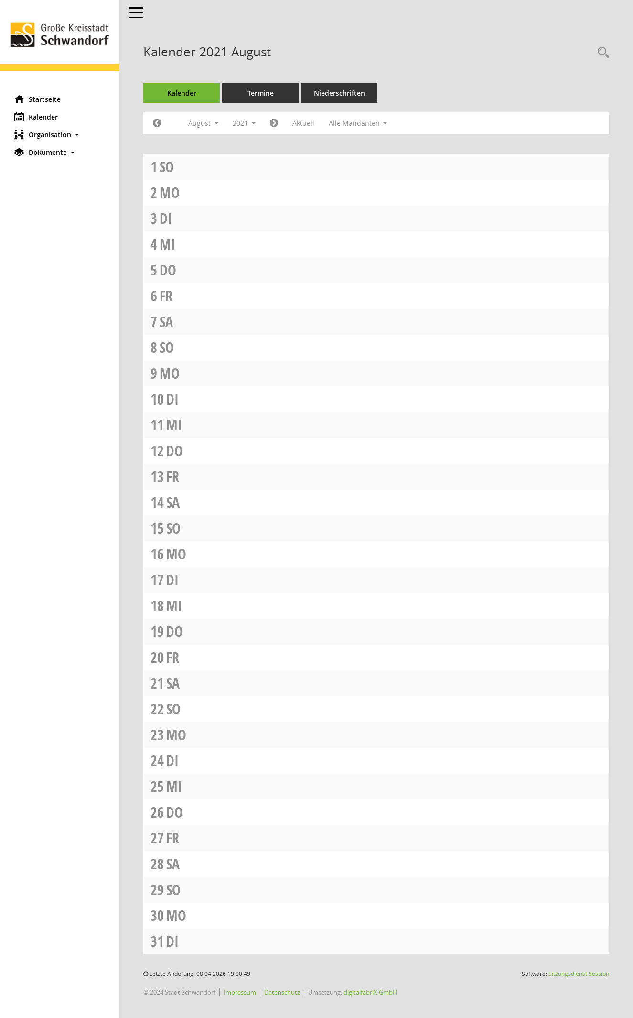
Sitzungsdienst (578, 974)
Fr (166, 296)
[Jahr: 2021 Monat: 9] (274, 123)
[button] (59, 134)
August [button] (203, 123)
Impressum (240, 992)
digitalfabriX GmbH (370, 992)
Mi (167, 244)
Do (168, 270)
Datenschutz (282, 992)
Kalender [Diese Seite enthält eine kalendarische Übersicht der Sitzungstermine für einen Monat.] (36, 116)
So (167, 166)
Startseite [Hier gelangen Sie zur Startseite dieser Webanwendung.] (37, 99)
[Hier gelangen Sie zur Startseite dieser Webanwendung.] (59, 44)
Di (166, 218)
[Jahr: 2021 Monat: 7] (157, 123)
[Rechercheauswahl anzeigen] (601, 53)
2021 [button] (244, 123)
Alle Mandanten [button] (358, 123)
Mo (170, 192)
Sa (166, 321)
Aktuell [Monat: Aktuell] (303, 123)
